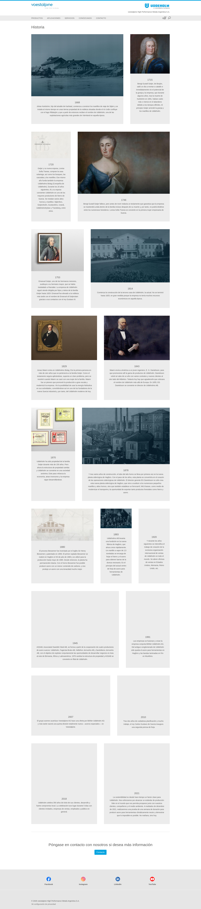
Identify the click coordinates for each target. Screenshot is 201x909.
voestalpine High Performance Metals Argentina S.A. (149, 12)
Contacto (100, 852)
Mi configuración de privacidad (44, 904)
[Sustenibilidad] (164, 18)
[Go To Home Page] (48, 6)
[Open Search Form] (169, 18)
